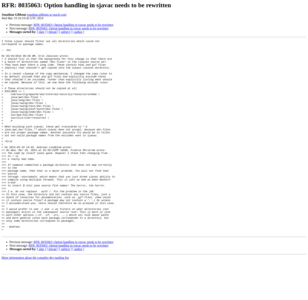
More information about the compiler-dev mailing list (35, 296)
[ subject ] (65, 32)
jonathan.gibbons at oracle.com (46, 14)
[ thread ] (52, 32)
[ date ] (41, 32)
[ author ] (78, 32)
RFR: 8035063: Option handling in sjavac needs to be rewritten (73, 25)
